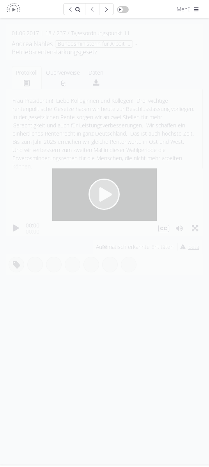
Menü (188, 9)
